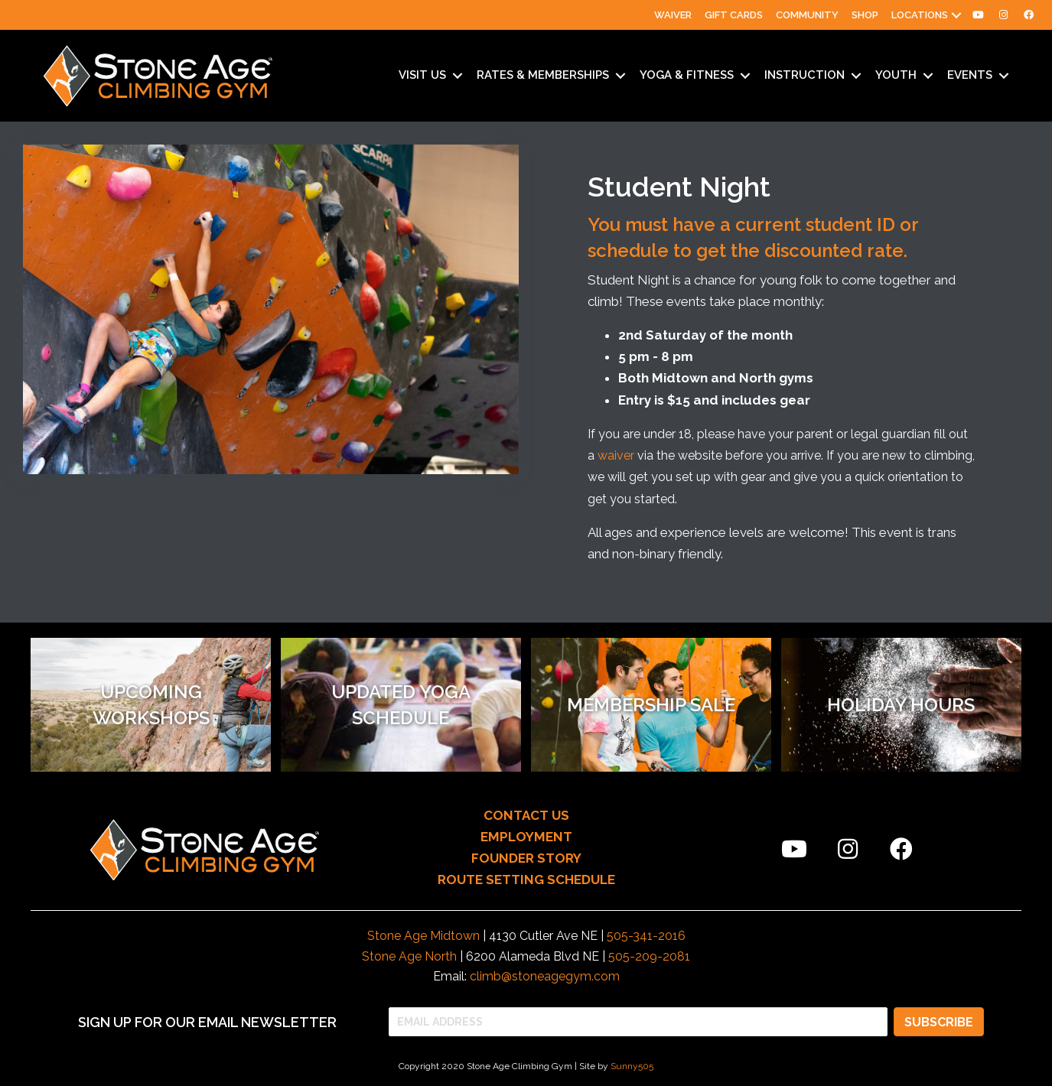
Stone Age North (409, 956)
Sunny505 (632, 1066)
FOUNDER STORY (526, 858)
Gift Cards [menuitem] (734, 15)
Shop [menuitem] (865, 15)
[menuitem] (978, 15)
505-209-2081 (649, 956)
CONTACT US (526, 815)
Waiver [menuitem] (673, 15)
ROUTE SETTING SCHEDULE (526, 879)
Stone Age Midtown (423, 935)
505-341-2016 (646, 935)
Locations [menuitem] (919, 15)
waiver (616, 455)
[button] (956, 15)
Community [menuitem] (807, 15)
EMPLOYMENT (526, 836)
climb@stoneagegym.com (545, 976)
